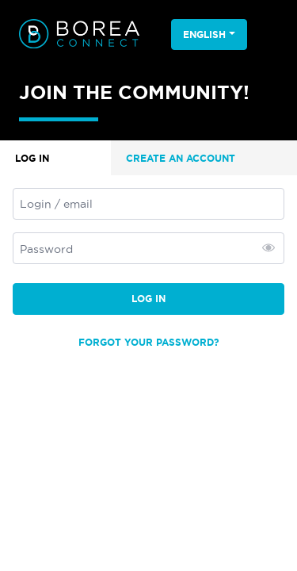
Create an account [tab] (180, 158)
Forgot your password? (148, 342)
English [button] (204, 34)
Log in (148, 298)
